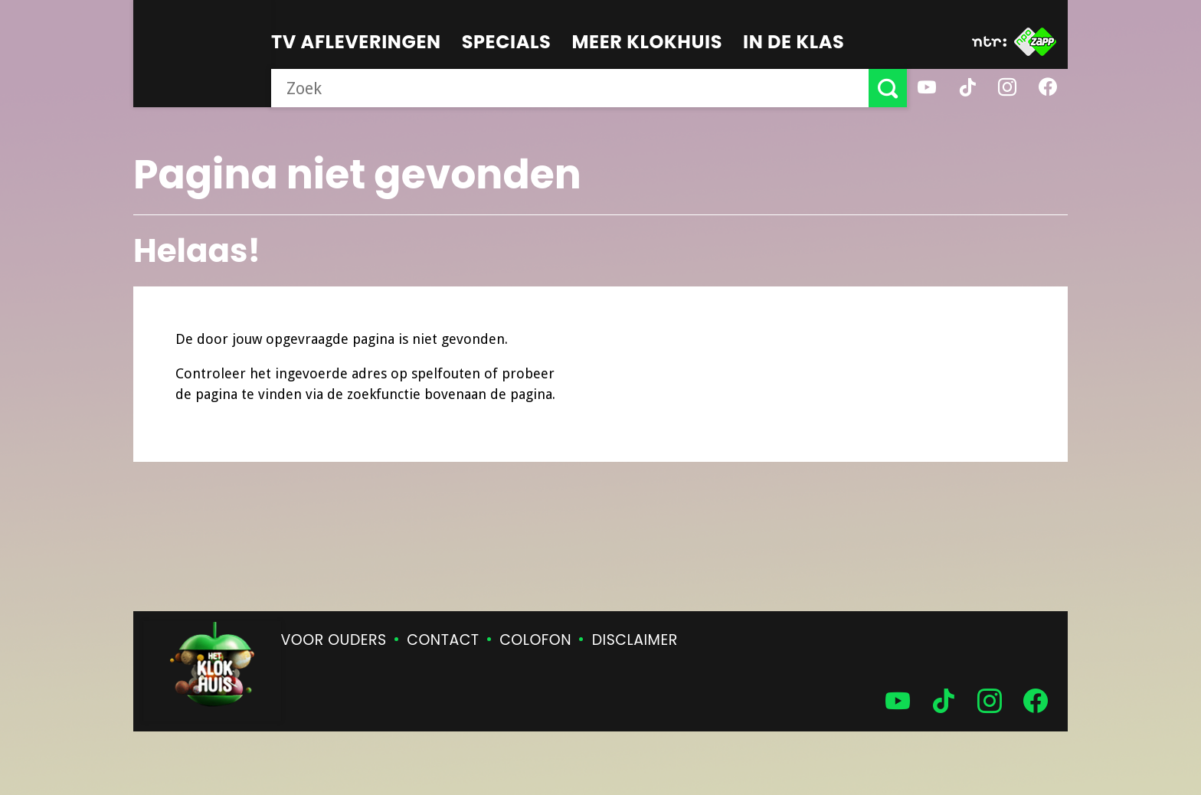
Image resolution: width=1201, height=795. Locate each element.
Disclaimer (635, 640)
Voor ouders (334, 640)
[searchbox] (570, 88)
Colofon (535, 640)
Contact (443, 640)
